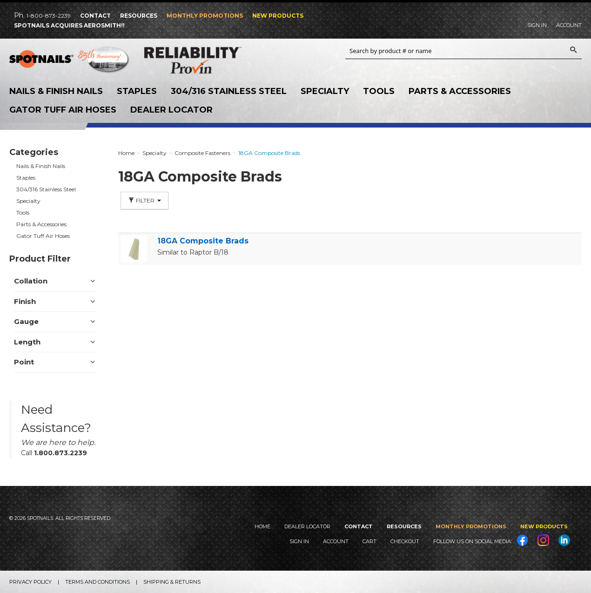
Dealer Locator (171, 110)
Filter (144, 200)
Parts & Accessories (460, 91)
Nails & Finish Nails (56, 91)
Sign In (537, 25)
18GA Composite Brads (202, 240)
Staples (137, 91)
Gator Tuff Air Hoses (62, 110)
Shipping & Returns (172, 582)
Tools (379, 91)
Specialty (325, 91)
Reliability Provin (204, 60)
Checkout (404, 541)
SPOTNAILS (69, 61)
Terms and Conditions (97, 582)
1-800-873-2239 (49, 15)
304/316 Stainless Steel (229, 91)
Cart (369, 541)
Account (569, 25)
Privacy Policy (30, 582)
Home (262, 526)
